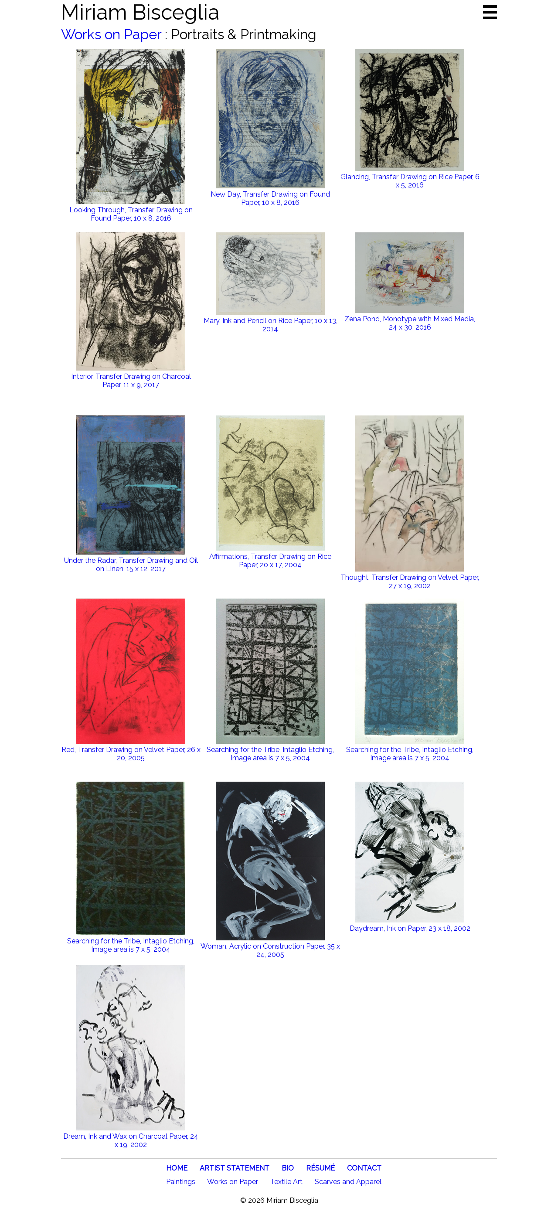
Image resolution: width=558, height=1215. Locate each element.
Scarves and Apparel (348, 1182)
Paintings (180, 1182)
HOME (176, 1168)
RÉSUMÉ (320, 1168)
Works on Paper (111, 34)
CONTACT (364, 1168)
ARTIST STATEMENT (234, 1168)
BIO (288, 1168)
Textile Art (286, 1182)
